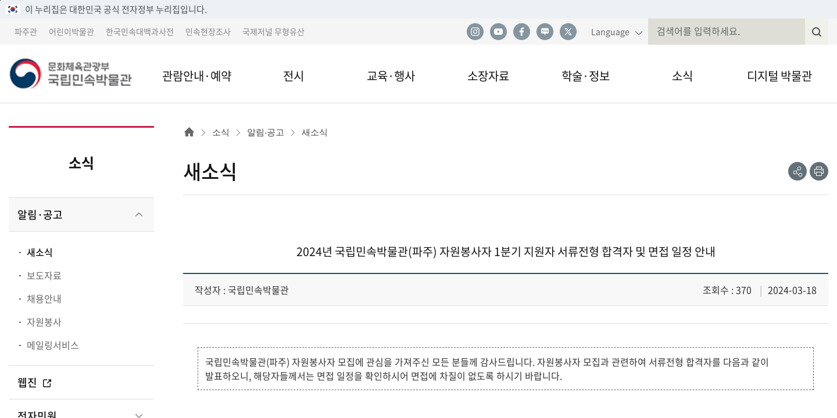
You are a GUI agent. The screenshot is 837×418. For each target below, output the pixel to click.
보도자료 (44, 275)
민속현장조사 (208, 31)
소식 (682, 75)
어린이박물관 (71, 31)
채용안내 (44, 298)
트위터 (568, 32)
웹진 (35, 382)
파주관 (26, 31)
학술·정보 (585, 75)
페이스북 (521, 32)
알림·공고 (40, 214)
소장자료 (488, 75)
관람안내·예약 (196, 75)
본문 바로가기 (0, 0)
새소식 (40, 252)
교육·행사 (391, 75)
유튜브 (498, 32)
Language (610, 31)
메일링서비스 (53, 345)
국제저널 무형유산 (273, 31)
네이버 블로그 (544, 32)
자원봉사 (44, 322)
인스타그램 (475, 32)
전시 (293, 75)
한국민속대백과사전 (140, 31)
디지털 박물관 (779, 75)
